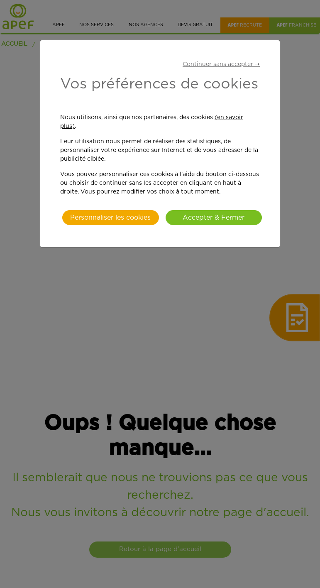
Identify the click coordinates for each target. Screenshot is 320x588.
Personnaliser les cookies (110, 217)
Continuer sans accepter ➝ (221, 64)
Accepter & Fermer (213, 217)
